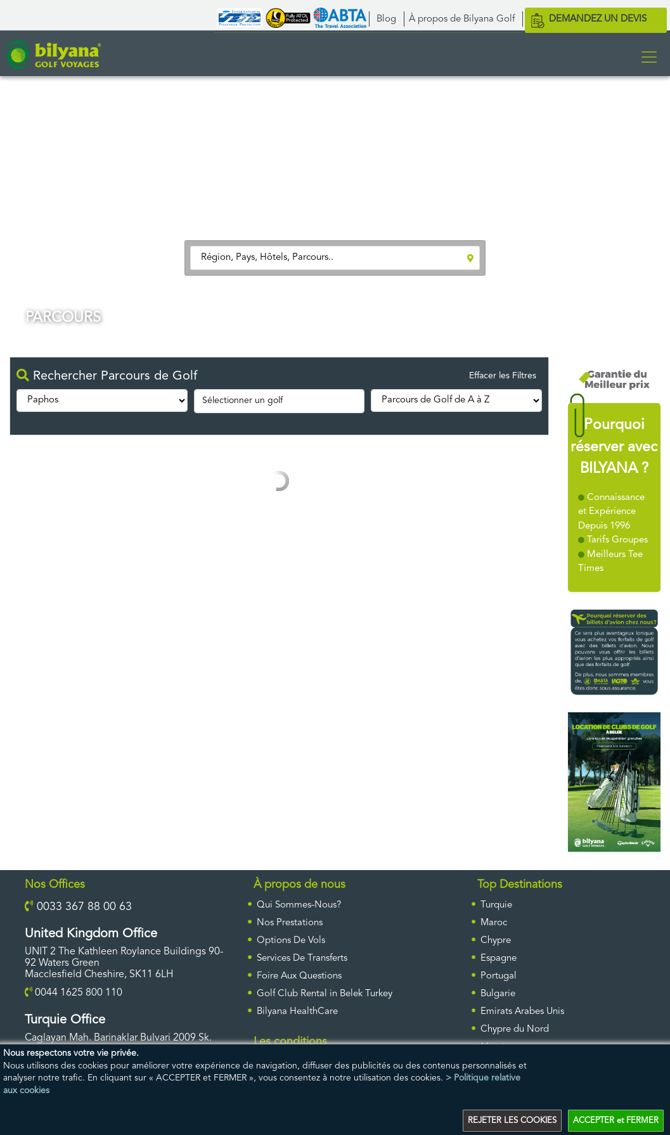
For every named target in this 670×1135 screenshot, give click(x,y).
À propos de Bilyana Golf (462, 19)
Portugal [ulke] (498, 976)
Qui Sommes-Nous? (299, 905)
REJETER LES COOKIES (512, 1121)
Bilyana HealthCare (297, 1011)
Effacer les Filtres (502, 375)
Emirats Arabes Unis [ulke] (522, 1011)
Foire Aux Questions (299, 976)
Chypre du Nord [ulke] (514, 1029)
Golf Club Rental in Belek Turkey (324, 994)
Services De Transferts (302, 958)
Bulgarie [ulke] (497, 994)
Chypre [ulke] (495, 941)
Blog (386, 19)
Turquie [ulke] (496, 905)
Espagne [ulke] (498, 958)
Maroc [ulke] (493, 923)
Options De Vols (291, 941)
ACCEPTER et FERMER (616, 1121)
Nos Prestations (290, 923)
